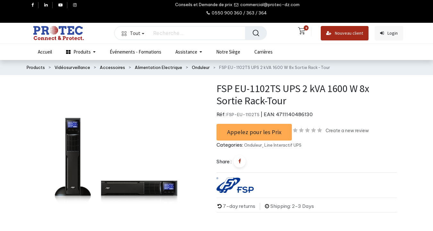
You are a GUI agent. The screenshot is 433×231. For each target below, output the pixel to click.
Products (36, 67)
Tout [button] (133, 33)
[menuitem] (45, 52)
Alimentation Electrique (158, 67)
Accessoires (112, 67)
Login (389, 33)
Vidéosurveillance (72, 67)
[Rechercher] (256, 33)
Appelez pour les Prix (254, 132)
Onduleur (201, 67)
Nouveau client (344, 33)
